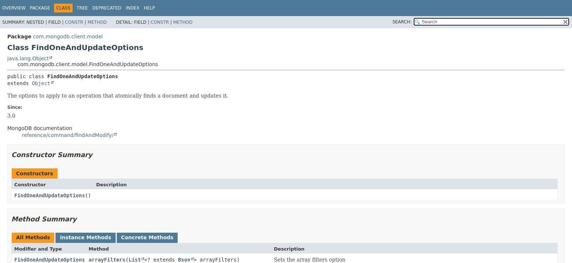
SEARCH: (402, 21)
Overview (14, 8)
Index (133, 8)
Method (97, 22)
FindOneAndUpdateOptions (49, 195)
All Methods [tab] (33, 237)
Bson (184, 260)
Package (40, 8)
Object (41, 83)
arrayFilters (107, 260)
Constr (74, 22)
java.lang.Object (28, 58)
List (134, 260)
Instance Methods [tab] (85, 237)
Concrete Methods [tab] (147, 237)
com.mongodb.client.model (68, 36)
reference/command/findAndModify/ (67, 135)
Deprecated (106, 8)
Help (149, 8)
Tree (82, 8)
